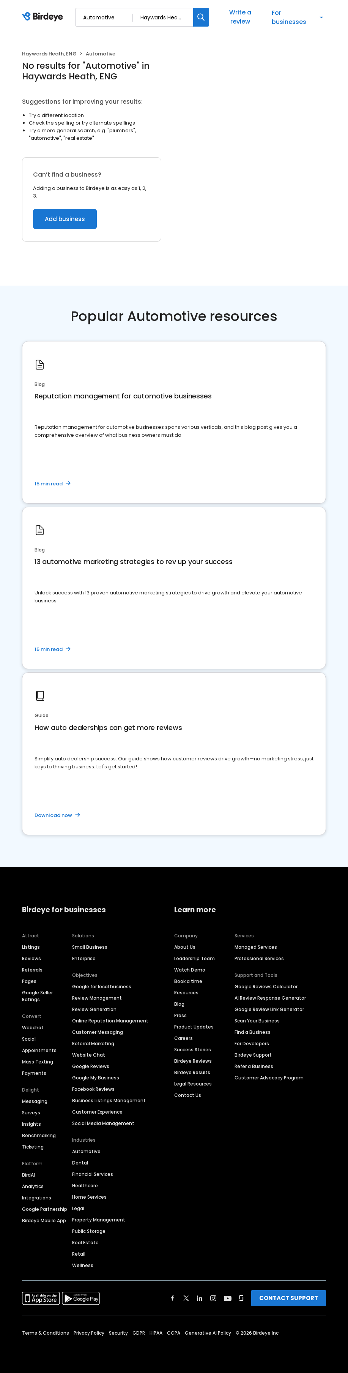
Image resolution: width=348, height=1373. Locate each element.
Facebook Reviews (93, 1089)
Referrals (32, 970)
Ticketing (33, 1147)
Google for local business (101, 986)
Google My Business (95, 1077)
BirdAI (28, 1175)
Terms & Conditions (45, 1333)
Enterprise (84, 958)
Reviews (31, 958)
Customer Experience (97, 1112)
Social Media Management (103, 1123)
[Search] (201, 17)
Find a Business (253, 1032)
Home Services (89, 1197)
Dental (80, 1163)
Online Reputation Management (110, 1021)
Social (29, 1039)
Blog (179, 1004)
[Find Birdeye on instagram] (213, 1298)
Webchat (33, 1027)
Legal (78, 1208)
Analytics (33, 1186)
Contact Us (187, 1095)
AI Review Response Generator (270, 998)
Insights (31, 1124)
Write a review (240, 17)
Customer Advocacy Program (269, 1077)
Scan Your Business (257, 1021)
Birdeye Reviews (193, 1061)
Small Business (89, 947)
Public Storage (89, 1231)
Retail (78, 1254)
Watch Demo (189, 970)
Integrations (36, 1197)
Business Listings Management (109, 1100)
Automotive (86, 1151)
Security (118, 1333)
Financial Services (92, 1174)
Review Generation (94, 1009)
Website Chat (88, 1055)
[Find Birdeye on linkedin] (200, 1298)
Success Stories (192, 1049)
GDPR (138, 1333)
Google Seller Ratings (37, 996)
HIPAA (156, 1333)
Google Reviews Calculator (266, 986)
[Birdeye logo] (44, 17)
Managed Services (256, 947)
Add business (65, 219)
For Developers (252, 1043)
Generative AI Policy (208, 1333)
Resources (186, 992)
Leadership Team (194, 958)
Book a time (188, 981)
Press (180, 1015)
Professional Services (259, 958)
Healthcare (85, 1185)
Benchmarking (39, 1135)
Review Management (97, 998)
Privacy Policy (89, 1333)
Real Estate (85, 1242)
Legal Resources (193, 1084)
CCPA (173, 1333)
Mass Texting (37, 1062)
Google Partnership (44, 1209)
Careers (183, 1038)
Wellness (82, 1265)
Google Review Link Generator (269, 1009)
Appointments (39, 1050)
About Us (184, 947)
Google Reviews (90, 1066)
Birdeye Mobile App (44, 1220)
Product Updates (194, 1027)
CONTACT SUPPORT (288, 1298)
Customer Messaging (97, 1032)
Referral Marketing (93, 1043)
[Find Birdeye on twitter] (186, 1298)
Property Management (98, 1220)
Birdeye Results (192, 1072)
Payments (34, 1073)
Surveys (31, 1112)
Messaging (34, 1101)
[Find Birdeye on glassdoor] (241, 1298)
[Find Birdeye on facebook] (173, 1298)
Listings (31, 947)
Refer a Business (254, 1066)
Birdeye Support (253, 1055)
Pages (29, 981)
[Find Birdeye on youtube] (227, 1298)
